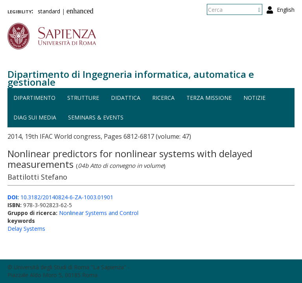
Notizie (254, 97)
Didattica (125, 97)
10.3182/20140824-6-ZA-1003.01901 (60, 197)
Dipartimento (34, 97)
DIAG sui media (34, 117)
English (286, 9)
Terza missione (209, 97)
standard (49, 11)
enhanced (80, 11)
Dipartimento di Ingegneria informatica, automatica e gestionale (130, 78)
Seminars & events (95, 117)
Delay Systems (26, 228)
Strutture (83, 97)
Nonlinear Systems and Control (98, 213)
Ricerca (163, 97)
